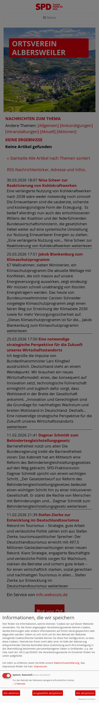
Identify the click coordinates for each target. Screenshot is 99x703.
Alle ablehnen (11, 693)
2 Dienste (19, 683)
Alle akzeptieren (85, 693)
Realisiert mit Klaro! (86, 699)
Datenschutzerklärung (66, 662)
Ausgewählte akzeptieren (47, 693)
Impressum (40, 666)
